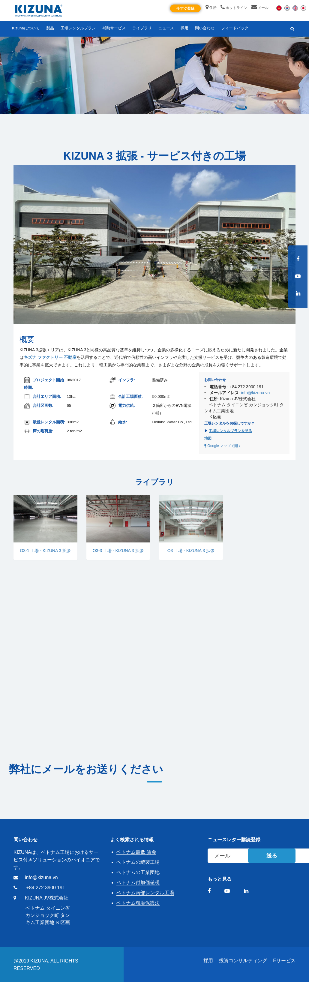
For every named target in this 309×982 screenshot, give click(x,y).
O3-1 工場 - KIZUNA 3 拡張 (45, 550)
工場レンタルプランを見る (230, 431)
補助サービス (114, 28)
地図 (208, 438)
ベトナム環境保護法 (138, 902)
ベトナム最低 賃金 (136, 851)
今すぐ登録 (185, 8)
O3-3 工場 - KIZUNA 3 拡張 (118, 550)
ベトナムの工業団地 (138, 872)
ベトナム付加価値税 (138, 882)
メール (259, 8)
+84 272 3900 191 (45, 887)
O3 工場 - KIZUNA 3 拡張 (190, 550)
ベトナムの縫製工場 (138, 862)
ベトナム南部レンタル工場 (145, 892)
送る (271, 856)
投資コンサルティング (243, 960)
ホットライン (233, 8)
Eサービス (284, 960)
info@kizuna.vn (255, 392)
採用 (208, 960)
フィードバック (234, 28)
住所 (211, 8)
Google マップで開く (223, 446)
